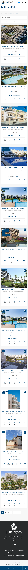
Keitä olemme (11, 536)
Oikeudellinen (21, 562)
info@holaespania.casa (14, 552)
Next (25, 34)
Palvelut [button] (6, 538)
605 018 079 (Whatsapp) (18, 550)
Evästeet (14, 564)
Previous (3, 34)
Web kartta (19, 564)
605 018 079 (7, 550)
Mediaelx (15, 562)
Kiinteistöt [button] (19, 536)
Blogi (12, 538)
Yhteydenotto (19, 538)
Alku (5, 536)
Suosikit (13, 540)
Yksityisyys (8, 564)
